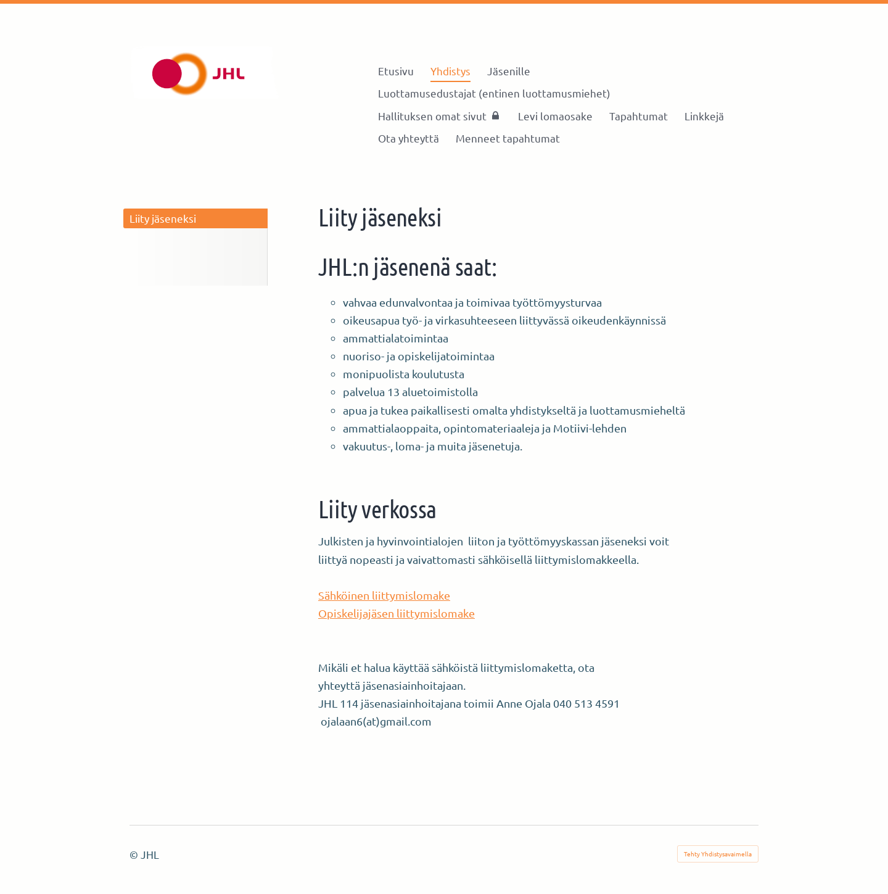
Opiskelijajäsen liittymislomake (396, 612)
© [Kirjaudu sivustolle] (135, 854)
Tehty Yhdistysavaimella (718, 853)
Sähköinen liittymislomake (384, 595)
